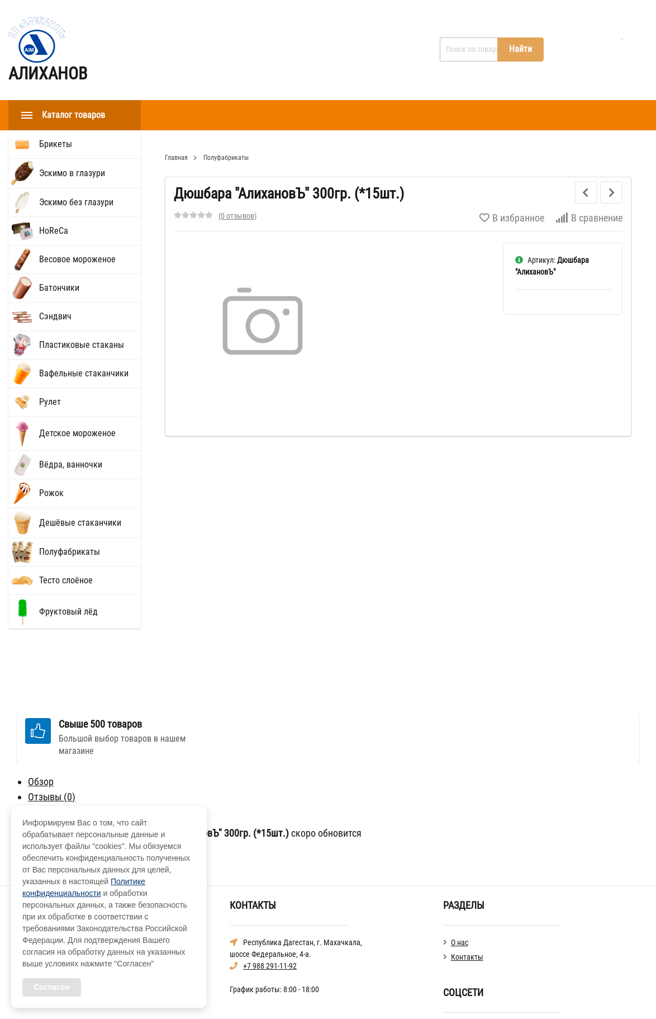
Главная (175, 50)
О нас (223, 50)
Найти (520, 49)
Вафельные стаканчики (84, 373)
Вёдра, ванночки (70, 464)
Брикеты (55, 144)
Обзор (41, 717)
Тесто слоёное (66, 580)
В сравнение (588, 218)
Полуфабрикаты (69, 551)
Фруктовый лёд (68, 611)
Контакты (275, 50)
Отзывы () (51, 732)
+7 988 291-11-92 (270, 901)
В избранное (511, 218)
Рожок (51, 493)
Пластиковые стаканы (81, 344)
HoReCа (53, 230)
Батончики (59, 287)
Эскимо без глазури (76, 202)
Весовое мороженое (77, 259)
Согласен (52, 987)
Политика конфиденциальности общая (507, 996)
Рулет (50, 402)
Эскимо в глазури (72, 173)
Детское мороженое (77, 433)
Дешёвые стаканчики (80, 522)
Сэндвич (55, 316)
